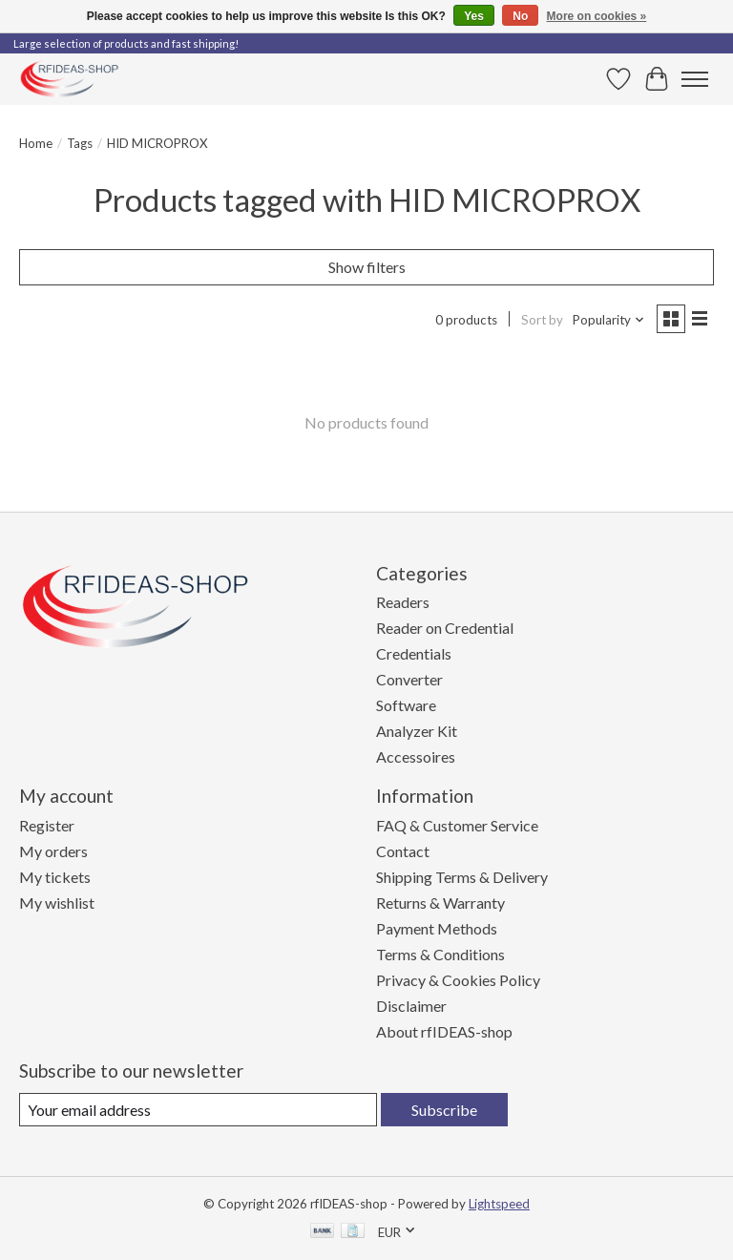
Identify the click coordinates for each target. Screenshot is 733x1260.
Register (46, 825)
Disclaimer (411, 1006)
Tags (80, 143)
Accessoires (415, 756)
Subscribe (444, 1110)
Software (406, 705)
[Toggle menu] (695, 79)
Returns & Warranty (440, 902)
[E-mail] (198, 1109)
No (520, 16)
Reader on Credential (444, 628)
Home (35, 143)
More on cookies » (597, 16)
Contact (402, 851)
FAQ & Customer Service (457, 825)
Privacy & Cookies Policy (458, 980)
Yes (474, 16)
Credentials (413, 653)
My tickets (55, 877)
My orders (53, 851)
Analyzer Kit (416, 731)
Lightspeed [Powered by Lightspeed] (499, 1203)
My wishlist (56, 902)
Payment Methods (436, 928)
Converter (409, 679)
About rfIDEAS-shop (444, 1031)
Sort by (542, 319)
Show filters (367, 267)
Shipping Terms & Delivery (462, 877)
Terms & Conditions (440, 954)
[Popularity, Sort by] (609, 319)
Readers (402, 602)
